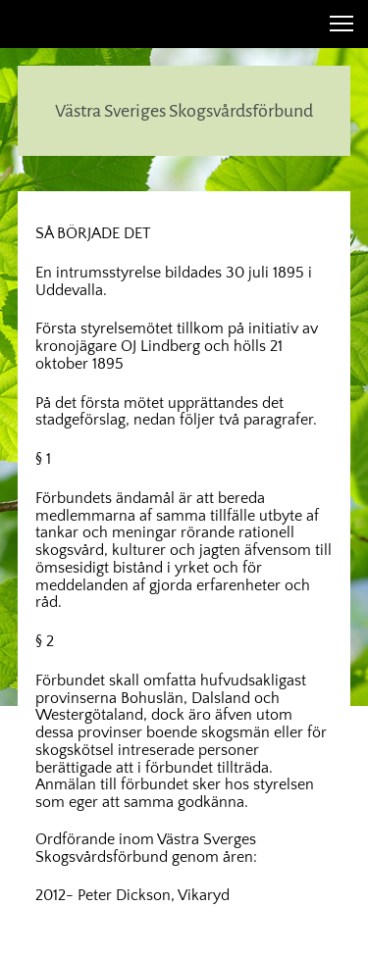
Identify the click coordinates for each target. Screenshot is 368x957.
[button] (341, 23)
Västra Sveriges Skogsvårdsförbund (184, 111)
